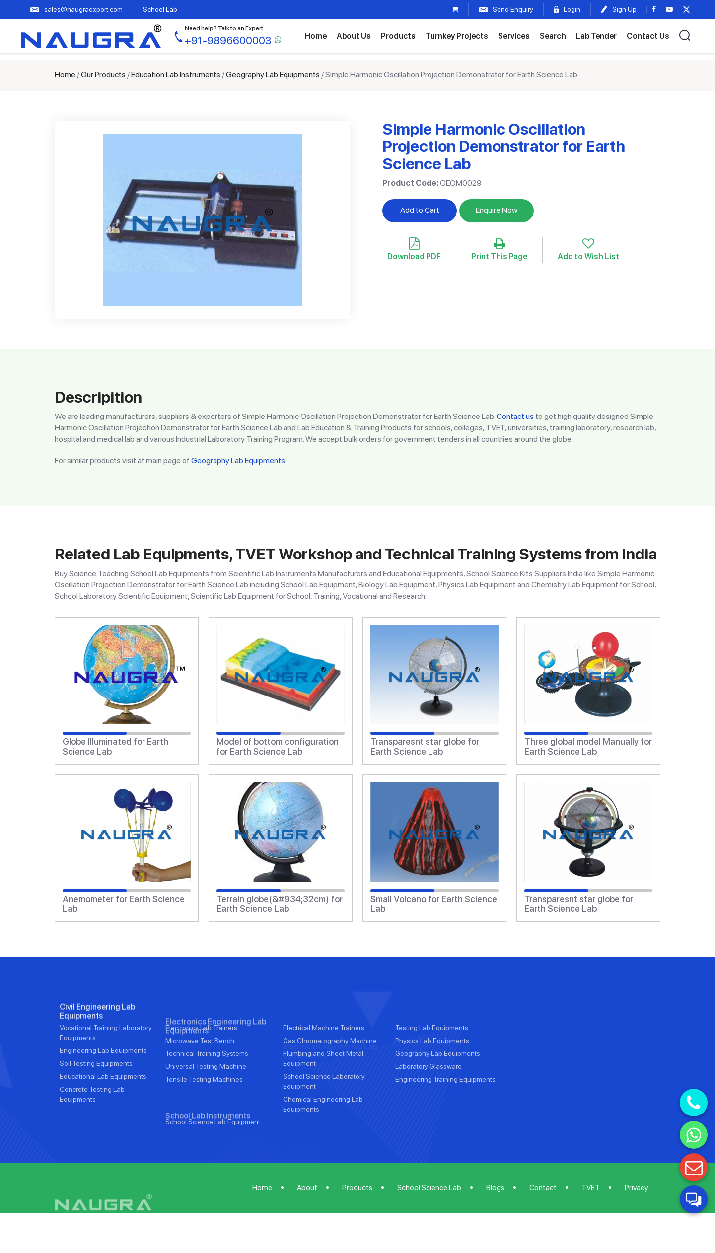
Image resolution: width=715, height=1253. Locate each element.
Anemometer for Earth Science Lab (124, 904)
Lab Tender (596, 36)
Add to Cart (419, 210)
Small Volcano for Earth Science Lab (433, 904)
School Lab (160, 9)
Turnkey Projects (457, 36)
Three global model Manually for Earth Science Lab (588, 747)
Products (398, 36)
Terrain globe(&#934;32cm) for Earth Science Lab (279, 904)
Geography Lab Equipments (273, 74)
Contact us (515, 416)
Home (315, 36)
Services (514, 36)
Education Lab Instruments (175, 74)
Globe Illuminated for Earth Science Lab (115, 747)
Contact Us (648, 36)
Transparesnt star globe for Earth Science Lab (424, 747)
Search (553, 36)
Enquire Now (496, 210)
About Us (354, 36)
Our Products (103, 74)
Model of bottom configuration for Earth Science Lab (277, 747)
